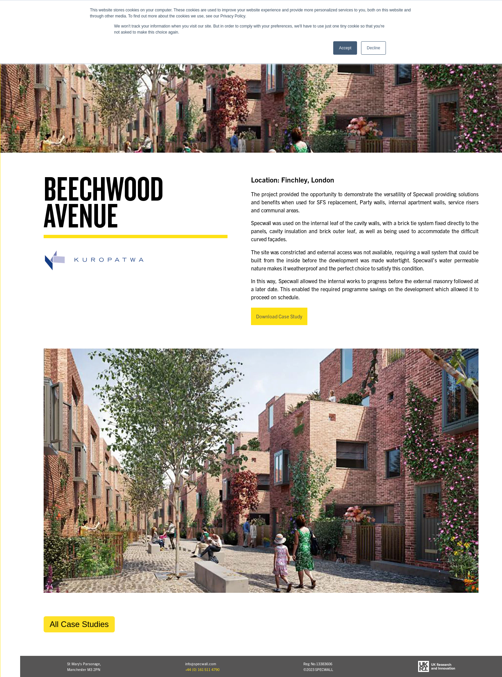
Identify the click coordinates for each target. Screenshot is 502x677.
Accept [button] (345, 48)
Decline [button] (373, 48)
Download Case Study (279, 316)
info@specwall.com (200, 663)
